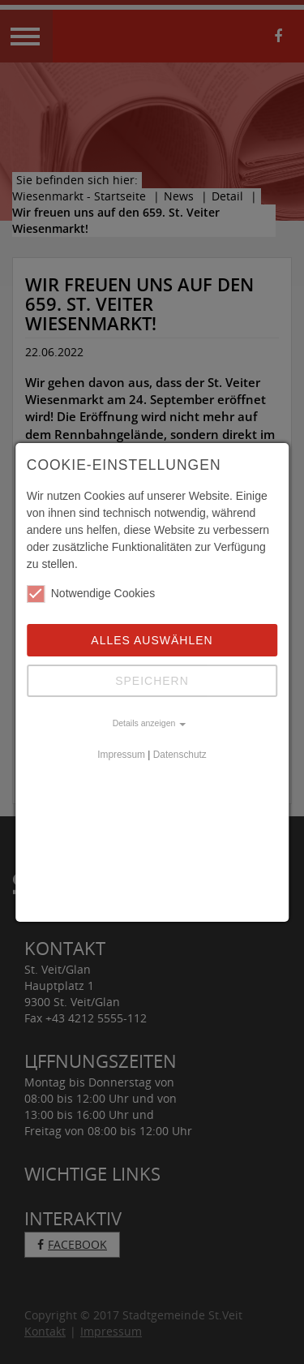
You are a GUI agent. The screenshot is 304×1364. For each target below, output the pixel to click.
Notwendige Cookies (91, 593)
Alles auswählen (151, 640)
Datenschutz (180, 754)
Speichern (152, 680)
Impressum (121, 754)
